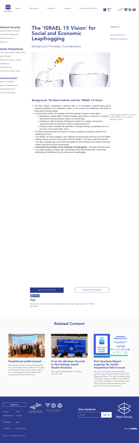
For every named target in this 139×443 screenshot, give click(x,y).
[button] (92, 290)
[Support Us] (14, 405)
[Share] (35, 295)
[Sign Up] (106, 415)
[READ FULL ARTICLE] (47, 290)
